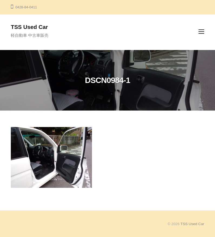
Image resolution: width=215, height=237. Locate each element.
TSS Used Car (29, 27)
